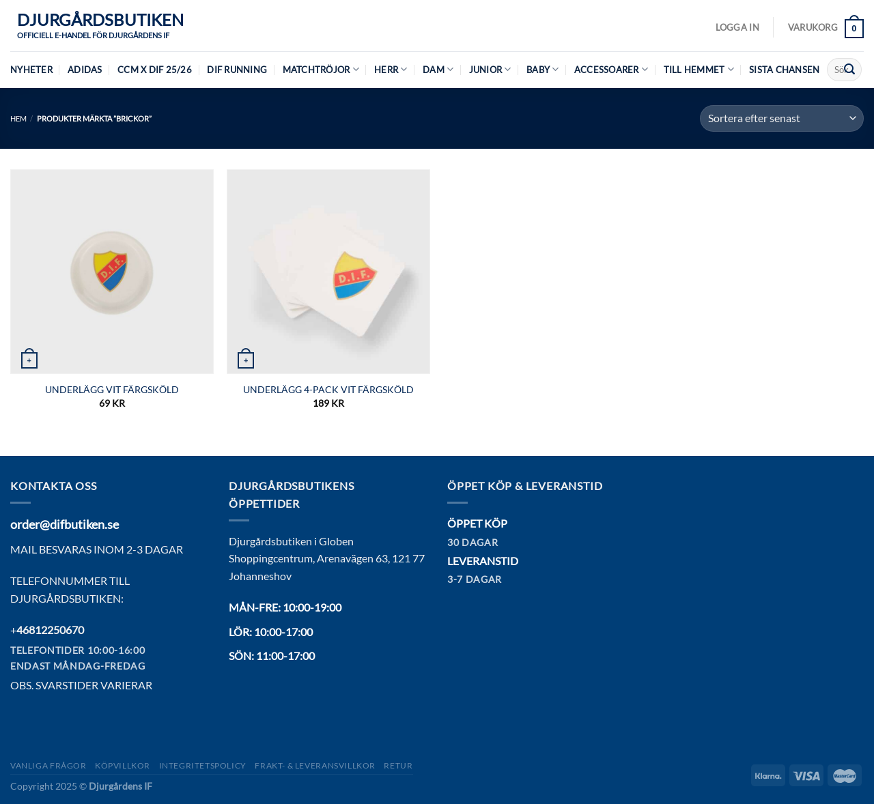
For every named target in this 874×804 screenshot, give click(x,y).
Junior (490, 69)
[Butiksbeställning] (782, 118)
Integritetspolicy (202, 765)
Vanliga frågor (48, 765)
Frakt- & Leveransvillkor (315, 765)
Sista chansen (784, 69)
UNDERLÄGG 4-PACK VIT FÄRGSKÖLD (328, 389)
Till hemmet (699, 69)
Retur (398, 765)
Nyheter (31, 69)
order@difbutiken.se (64, 524)
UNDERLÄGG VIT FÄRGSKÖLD (112, 389)
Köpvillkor (122, 765)
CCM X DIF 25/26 (154, 69)
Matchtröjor (321, 69)
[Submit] (849, 69)
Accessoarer (611, 69)
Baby (542, 69)
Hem (18, 118)
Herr (390, 69)
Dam (438, 69)
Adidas (85, 69)
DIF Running (237, 69)
